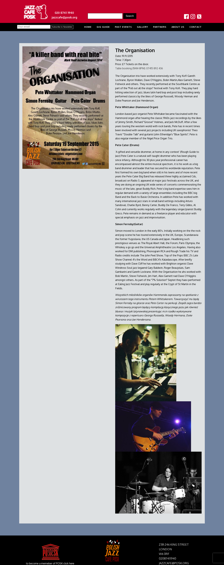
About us (178, 26)
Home (88, 26)
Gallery (142, 26)
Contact (195, 26)
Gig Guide (103, 26)
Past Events (123, 26)
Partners (159, 26)
